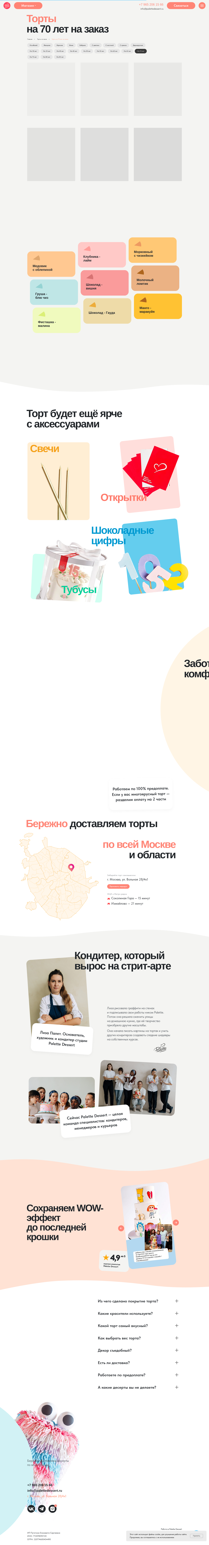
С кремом (123, 45)
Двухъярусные (138, 45)
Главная (29, 39)
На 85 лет (60, 57)
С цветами (95, 45)
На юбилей (33, 45)
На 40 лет (60, 51)
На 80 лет (46, 57)
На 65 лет (127, 51)
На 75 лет (33, 57)
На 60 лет (113, 51)
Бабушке (83, 45)
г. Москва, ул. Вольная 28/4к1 (46, 1496)
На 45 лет (73, 51)
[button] (181, 5)
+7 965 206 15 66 (151, 4)
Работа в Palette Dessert (171, 1529)
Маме (71, 45)
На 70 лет (140, 51)
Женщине (47, 45)
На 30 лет (33, 51)
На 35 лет (46, 51)
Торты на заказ (42, 39)
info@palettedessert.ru (151, 8)
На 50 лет (87, 51)
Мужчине (60, 45)
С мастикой (110, 45)
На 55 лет (100, 51)
